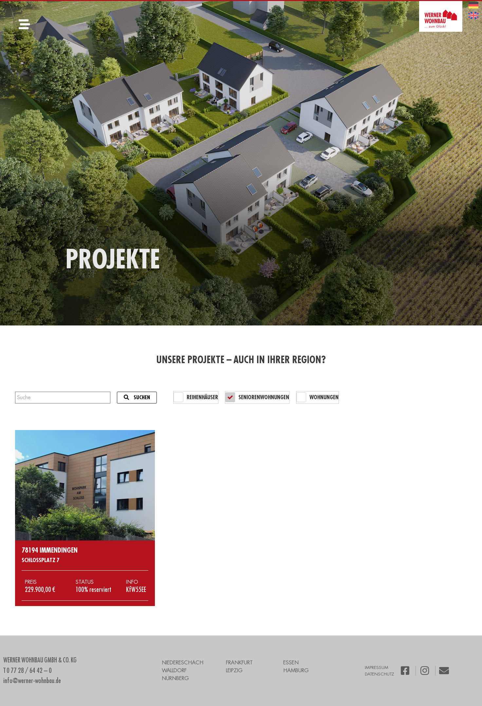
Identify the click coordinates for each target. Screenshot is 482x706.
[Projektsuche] (62, 397)
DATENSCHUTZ (379, 674)
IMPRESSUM (376, 667)
